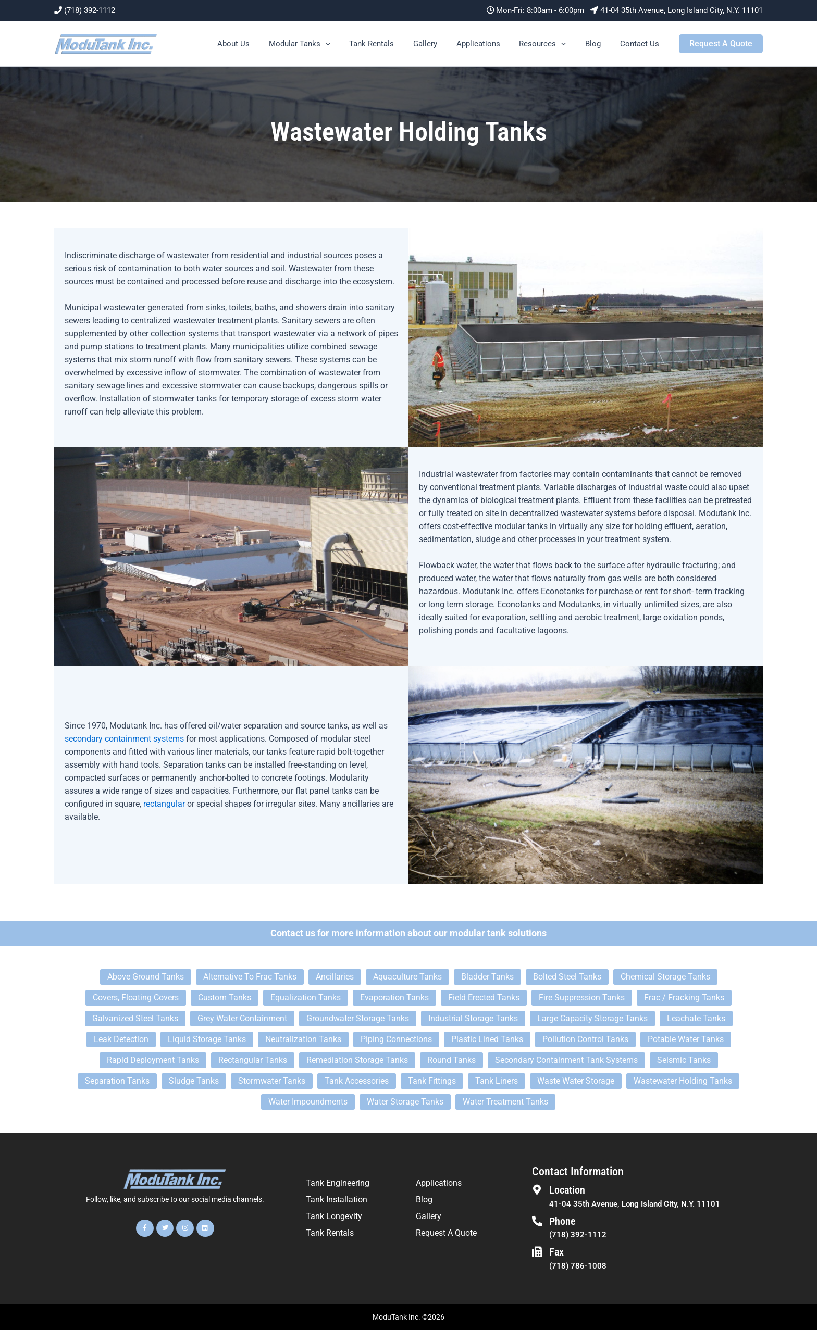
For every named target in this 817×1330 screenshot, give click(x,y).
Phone (562, 1221)
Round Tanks (451, 1060)
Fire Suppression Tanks (582, 997)
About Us (259, 43)
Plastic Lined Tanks (487, 1039)
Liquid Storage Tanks (207, 1039)
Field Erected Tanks (483, 997)
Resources (551, 44)
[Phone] (537, 1221)
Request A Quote (446, 1233)
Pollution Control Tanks (585, 1039)
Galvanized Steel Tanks (135, 1018)
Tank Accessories (357, 1081)
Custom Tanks (224, 997)
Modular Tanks (322, 44)
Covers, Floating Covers (136, 997)
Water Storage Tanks (405, 1102)
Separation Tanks (117, 1081)
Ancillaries (335, 977)
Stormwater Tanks (271, 1081)
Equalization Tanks (305, 997)
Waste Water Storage (575, 1081)
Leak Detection (121, 1039)
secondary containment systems (124, 739)
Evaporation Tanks (394, 997)
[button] (348, 44)
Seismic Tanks (684, 1060)
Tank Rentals (390, 43)
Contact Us (641, 43)
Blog (598, 43)
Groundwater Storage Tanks (357, 1018)
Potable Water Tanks (686, 1039)
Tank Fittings (432, 1081)
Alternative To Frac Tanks (249, 977)
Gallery (441, 43)
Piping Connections (396, 1039)
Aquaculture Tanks (407, 977)
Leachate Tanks (696, 1018)
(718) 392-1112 (89, 10)
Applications (490, 43)
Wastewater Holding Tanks (683, 1081)
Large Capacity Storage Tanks (592, 1018)
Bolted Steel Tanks (567, 977)
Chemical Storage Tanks (665, 977)
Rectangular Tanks (252, 1060)
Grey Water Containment (242, 1018)
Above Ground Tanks (145, 977)
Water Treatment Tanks (505, 1102)
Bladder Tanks (487, 977)
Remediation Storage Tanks (357, 1060)
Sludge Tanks (194, 1081)
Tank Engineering (337, 1183)
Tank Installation (336, 1199)
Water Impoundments (308, 1102)
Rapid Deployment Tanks (153, 1060)
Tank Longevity (334, 1216)
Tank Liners (496, 1081)
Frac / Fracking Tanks (684, 997)
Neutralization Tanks (303, 1039)
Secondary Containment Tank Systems (566, 1060)
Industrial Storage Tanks (473, 1018)
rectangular (164, 804)
